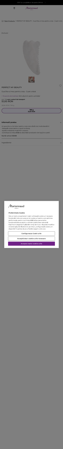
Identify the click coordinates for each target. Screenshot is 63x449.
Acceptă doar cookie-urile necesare (31, 239)
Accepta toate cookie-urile (31, 244)
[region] (31, 224)
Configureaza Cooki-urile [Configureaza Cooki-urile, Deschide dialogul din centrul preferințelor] (31, 233)
